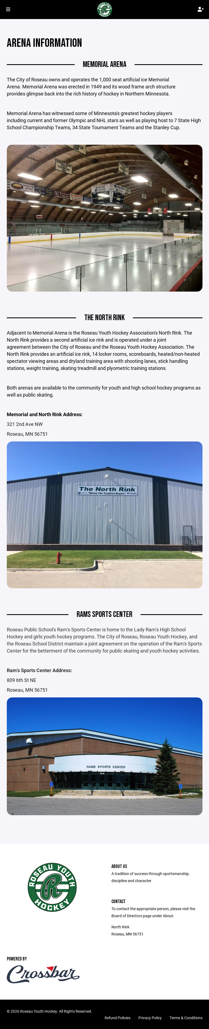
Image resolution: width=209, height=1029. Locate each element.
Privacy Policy (150, 1017)
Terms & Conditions (186, 1017)
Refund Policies (117, 1017)
